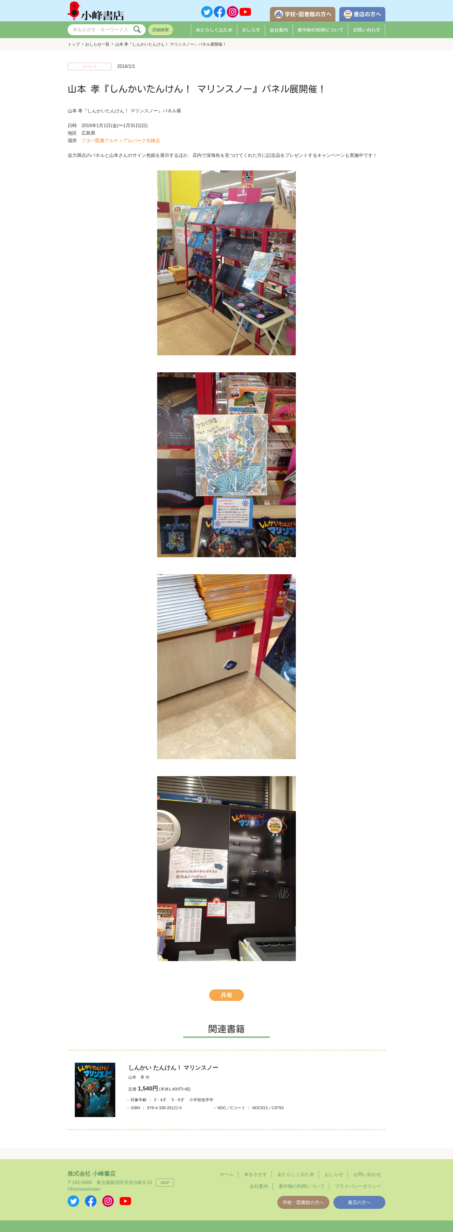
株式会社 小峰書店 (92, 1173)
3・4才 (160, 1099)
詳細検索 (161, 29)
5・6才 (178, 1099)
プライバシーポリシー (358, 1186)
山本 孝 (136, 1077)
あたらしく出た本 (214, 30)
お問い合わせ (366, 30)
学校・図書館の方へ (303, 1202)
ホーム (227, 1174)
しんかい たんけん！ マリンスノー (173, 1067)
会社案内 (279, 30)
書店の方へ (359, 1202)
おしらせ (251, 30)
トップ (74, 44)
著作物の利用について (320, 30)
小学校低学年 (201, 1099)
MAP (165, 1182)
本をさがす (255, 1174)
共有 (226, 995)
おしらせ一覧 (97, 44)
